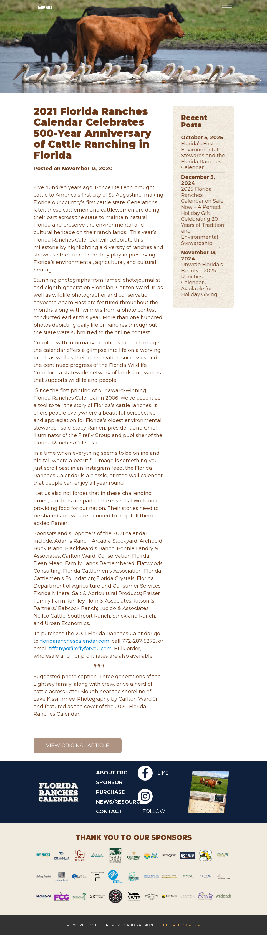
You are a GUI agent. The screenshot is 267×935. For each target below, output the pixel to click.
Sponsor (109, 782)
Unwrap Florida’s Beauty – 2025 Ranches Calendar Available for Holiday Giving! (206, 280)
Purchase (110, 792)
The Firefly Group (180, 925)
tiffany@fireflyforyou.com (80, 649)
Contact (109, 812)
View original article (77, 752)
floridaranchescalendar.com (74, 641)
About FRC (111, 773)
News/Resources (112, 802)
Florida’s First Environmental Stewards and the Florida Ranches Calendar (207, 156)
